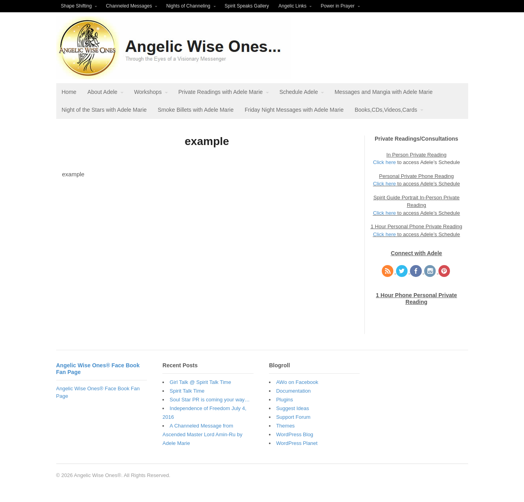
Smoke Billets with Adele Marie (195, 110)
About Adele (103, 92)
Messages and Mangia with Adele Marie (384, 92)
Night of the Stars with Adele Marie (104, 110)
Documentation (293, 391)
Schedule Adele (298, 92)
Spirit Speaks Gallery (247, 6)
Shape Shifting (76, 6)
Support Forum (293, 417)
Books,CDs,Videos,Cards (385, 110)
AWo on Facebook (297, 382)
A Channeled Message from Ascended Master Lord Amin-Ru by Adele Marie (202, 434)
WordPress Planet (297, 443)
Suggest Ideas (292, 408)
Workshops (148, 92)
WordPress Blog (294, 434)
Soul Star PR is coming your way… (210, 400)
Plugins (284, 400)
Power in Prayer (337, 6)
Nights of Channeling (188, 6)
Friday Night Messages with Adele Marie (294, 110)
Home (69, 92)
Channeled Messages (129, 6)
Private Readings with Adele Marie (220, 92)
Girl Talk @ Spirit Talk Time (200, 382)
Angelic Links (292, 6)
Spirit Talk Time (187, 391)
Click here (384, 162)
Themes (285, 426)
